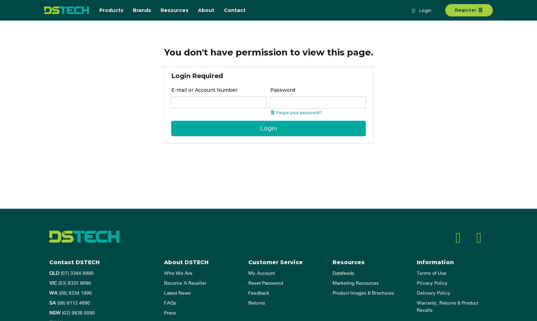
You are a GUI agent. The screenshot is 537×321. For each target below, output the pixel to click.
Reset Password (265, 283)
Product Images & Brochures (363, 293)
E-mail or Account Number (204, 90)
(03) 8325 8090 (70, 283)
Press (170, 313)
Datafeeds (343, 273)
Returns (256, 303)
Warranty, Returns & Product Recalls (447, 307)
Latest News (177, 293)
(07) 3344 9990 (71, 273)
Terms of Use (431, 273)
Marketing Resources (356, 283)
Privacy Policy (432, 283)
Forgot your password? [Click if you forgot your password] (296, 112)
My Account (261, 273)
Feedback (258, 293)
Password (282, 90)
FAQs (170, 303)
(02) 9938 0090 (72, 313)
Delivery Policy (433, 293)
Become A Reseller (185, 283)
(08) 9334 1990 (70, 293)
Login (421, 11)
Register (469, 10)
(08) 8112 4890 (69, 303)
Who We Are (178, 273)
